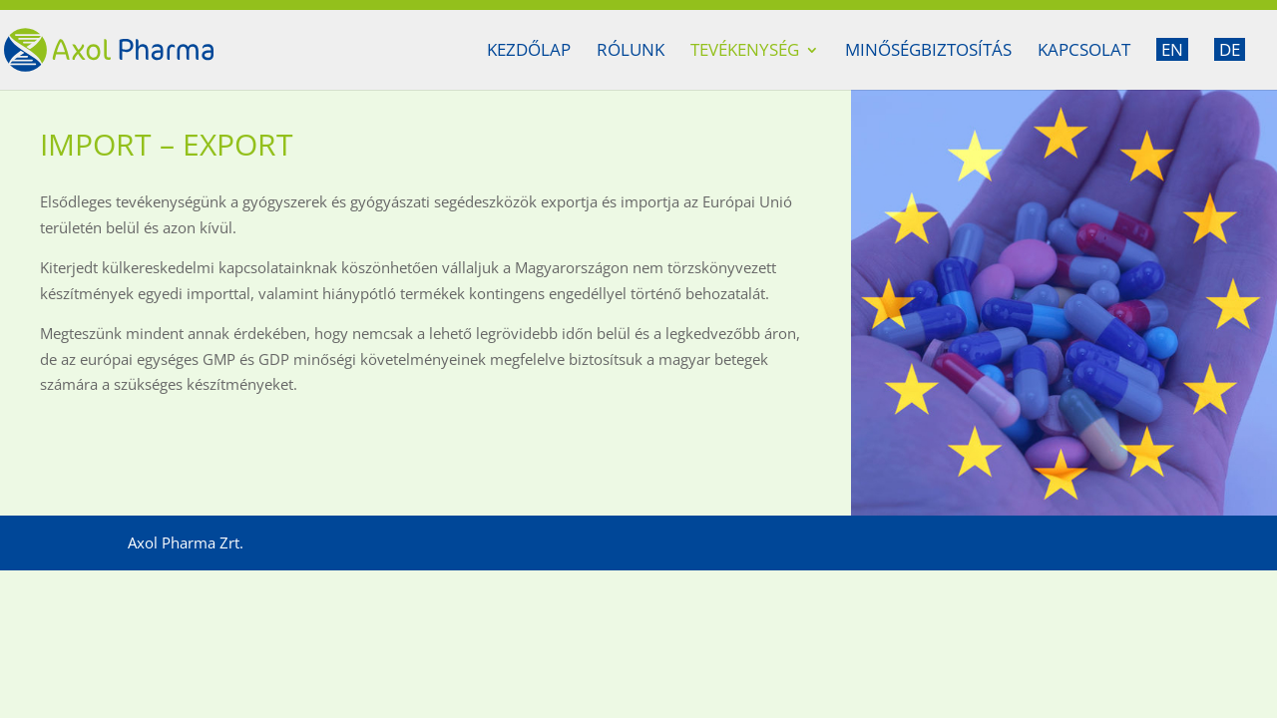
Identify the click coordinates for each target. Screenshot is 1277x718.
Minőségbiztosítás (928, 52)
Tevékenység (744, 52)
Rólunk (630, 52)
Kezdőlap (529, 52)
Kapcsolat (1084, 52)
